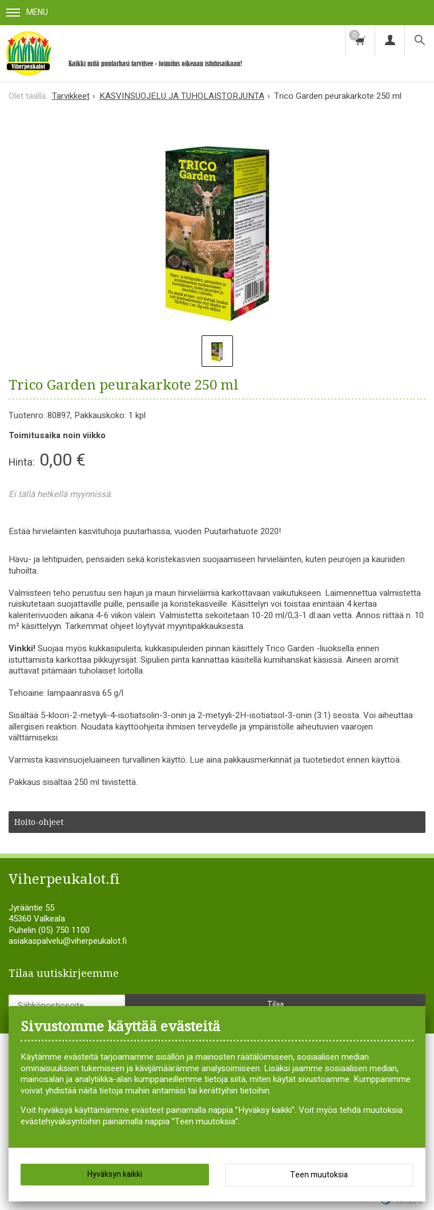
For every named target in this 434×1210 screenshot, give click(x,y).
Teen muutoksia (319, 1175)
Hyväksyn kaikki (114, 1174)
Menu (27, 12)
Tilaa (275, 1005)
